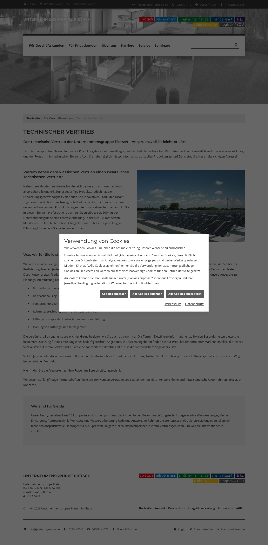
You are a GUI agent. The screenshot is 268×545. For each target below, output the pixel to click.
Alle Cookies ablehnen (147, 288)
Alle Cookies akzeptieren (185, 288)
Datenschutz (194, 298)
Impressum (172, 298)
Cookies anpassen (114, 288)
